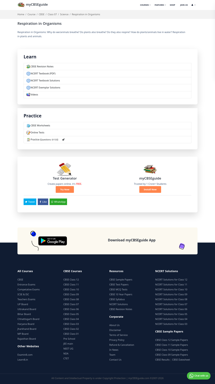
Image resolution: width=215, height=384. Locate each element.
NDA (66, 353)
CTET (66, 358)
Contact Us (115, 359)
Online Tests (37, 132)
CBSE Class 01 (71, 333)
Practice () (44, 139)
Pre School (69, 338)
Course (31, 14)
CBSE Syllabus (117, 299)
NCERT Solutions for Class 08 (171, 299)
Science (64, 14)
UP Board (22, 304)
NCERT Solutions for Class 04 (171, 319)
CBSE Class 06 (71, 309)
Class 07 (52, 14)
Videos (34, 94)
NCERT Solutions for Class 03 (171, 324)
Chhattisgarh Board (28, 319)
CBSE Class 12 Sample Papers (171, 340)
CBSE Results (162, 359)
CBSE (41, 14)
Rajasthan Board (26, 338)
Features (160, 5)
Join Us (184, 5)
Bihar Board (24, 314)
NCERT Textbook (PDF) (43, 73)
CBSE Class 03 (71, 324)
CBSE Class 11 (71, 284)
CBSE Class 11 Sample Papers (171, 345)
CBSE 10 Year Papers (120, 294)
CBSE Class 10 (71, 289)
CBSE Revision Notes (42, 66)
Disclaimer (115, 330)
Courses (145, 5)
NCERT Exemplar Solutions (45, 87)
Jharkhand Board (26, 329)
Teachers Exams (26, 299)
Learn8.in (22, 359)
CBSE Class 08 (71, 299)
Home (20, 14)
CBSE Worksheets (40, 125)
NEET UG (68, 348)
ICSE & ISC (23, 294)
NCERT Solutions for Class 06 (171, 309)
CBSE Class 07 (71, 304)
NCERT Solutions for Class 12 (171, 279)
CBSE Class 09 (71, 294)
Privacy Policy (116, 340)
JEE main (68, 343)
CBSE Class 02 (71, 329)
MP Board (23, 333)
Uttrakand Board (26, 309)
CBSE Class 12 (71, 279)
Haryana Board (25, 324)
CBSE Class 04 (71, 319)
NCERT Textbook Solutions (45, 80)
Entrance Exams (26, 284)
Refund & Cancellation (121, 345)
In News (113, 349)
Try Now (64, 189)
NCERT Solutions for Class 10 (171, 289)
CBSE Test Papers (119, 284)
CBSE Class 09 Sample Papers (171, 354)
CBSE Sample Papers (120, 279)
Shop (172, 5)
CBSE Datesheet (181, 359)
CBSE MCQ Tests (118, 289)
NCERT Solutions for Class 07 (171, 304)
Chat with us (198, 376)
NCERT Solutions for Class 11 (171, 284)
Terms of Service (118, 335)
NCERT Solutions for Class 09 (171, 294)
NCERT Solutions (118, 304)
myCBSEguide (32, 5)
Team (112, 354)
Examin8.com (25, 354)
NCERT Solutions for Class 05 (171, 314)
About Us (114, 325)
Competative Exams (28, 289)
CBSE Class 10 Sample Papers (171, 349)
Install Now (150, 189)
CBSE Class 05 (71, 314)
